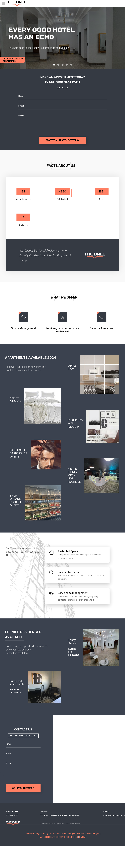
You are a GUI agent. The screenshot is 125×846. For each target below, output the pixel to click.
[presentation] (36, 126)
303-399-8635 (12, 815)
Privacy (78, 824)
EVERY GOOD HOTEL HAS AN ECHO (42, 33)
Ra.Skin (82, 837)
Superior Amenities (101, 328)
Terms (71, 824)
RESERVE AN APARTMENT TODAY (62, 140)
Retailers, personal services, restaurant (62, 330)
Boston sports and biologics (62, 833)
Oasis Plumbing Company (36, 833)
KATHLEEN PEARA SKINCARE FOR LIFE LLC (58, 837)
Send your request (23, 788)
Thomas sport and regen (88, 833)
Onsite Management (23, 328)
